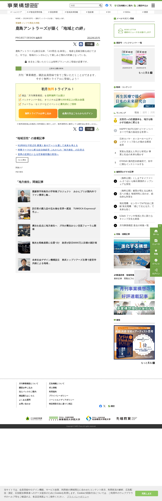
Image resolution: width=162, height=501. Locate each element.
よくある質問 (25, 400)
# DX (108, 12)
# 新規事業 (53, 12)
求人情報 (53, 388)
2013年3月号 (93, 38)
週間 (144, 112)
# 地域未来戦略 (71, 12)
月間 (152, 112)
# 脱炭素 (90, 12)
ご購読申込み (141, 6)
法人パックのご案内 (27, 392)
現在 (137, 112)
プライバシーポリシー (58, 396)
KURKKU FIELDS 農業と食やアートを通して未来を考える (48, 145)
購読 (111, 406)
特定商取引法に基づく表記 (60, 404)
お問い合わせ (25, 404)
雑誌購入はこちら (27, 396)
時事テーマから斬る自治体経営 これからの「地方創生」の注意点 (51, 150)
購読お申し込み (25, 388)
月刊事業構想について (28, 384)
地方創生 (19, 172)
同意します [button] (146, 493)
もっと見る (22, 160)
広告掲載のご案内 (124, 6)
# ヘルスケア (16, 12)
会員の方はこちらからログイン (77, 113)
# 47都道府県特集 (34, 12)
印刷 (90, 44)
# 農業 (145, 12)
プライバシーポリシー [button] (78, 497)
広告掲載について (57, 384)
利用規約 (53, 392)
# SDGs (126, 12)
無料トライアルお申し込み (38, 113)
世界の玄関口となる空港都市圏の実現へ (38, 154)
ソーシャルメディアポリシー (61, 400)
